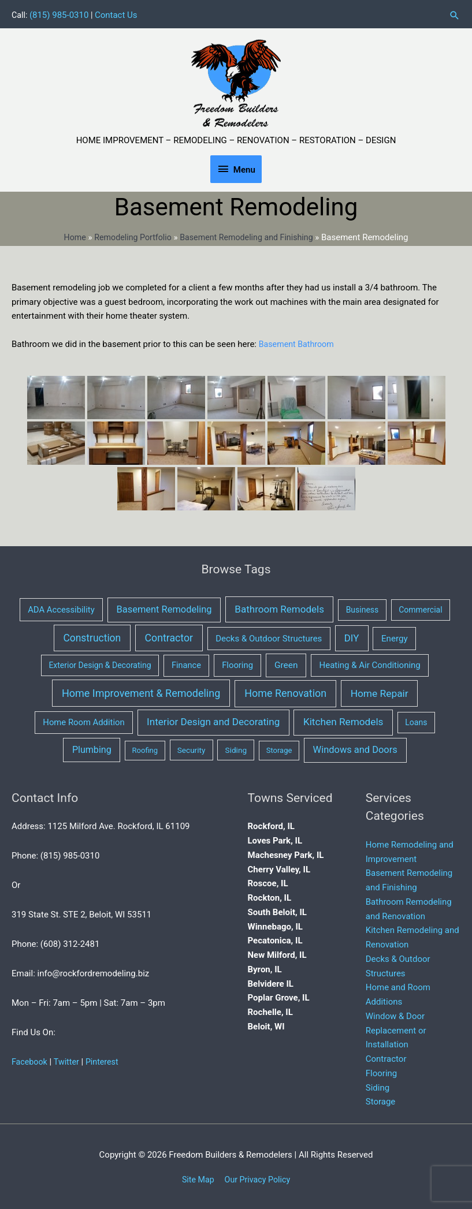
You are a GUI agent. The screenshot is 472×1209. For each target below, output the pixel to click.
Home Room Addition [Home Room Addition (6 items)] (83, 720)
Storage (381, 1099)
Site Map (196, 1177)
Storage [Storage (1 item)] (279, 748)
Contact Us (117, 13)
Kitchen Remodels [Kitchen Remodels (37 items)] (343, 719)
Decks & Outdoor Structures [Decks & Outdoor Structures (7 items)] (268, 636)
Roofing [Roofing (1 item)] (145, 748)
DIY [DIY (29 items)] (351, 635)
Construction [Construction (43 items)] (92, 635)
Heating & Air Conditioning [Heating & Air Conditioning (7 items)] (370, 663)
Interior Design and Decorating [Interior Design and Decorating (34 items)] (213, 719)
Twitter (68, 1059)
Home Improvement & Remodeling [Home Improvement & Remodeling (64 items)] (141, 691)
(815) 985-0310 (60, 13)
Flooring (381, 1071)
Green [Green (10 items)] (286, 663)
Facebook (30, 1059)
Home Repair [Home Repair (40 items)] (379, 691)
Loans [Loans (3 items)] (416, 720)
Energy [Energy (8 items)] (394, 636)
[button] (454, 13)
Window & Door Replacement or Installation (396, 1028)
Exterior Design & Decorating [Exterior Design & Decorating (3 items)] (100, 662)
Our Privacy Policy (258, 1177)
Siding (377, 1085)
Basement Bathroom (298, 342)
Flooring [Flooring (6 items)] (237, 663)
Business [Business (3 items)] (362, 607)
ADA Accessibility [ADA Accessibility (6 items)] (61, 607)
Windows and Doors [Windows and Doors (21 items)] (355, 747)
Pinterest (105, 1059)
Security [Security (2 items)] (191, 747)
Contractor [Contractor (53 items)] (169, 635)
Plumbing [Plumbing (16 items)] (92, 747)
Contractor (386, 1056)
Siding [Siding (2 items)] (236, 747)
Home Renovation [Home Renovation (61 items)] (285, 691)
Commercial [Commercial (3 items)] (420, 607)
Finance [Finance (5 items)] (186, 663)
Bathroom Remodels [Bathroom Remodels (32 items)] (279, 607)
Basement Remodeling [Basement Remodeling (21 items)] (164, 607)
